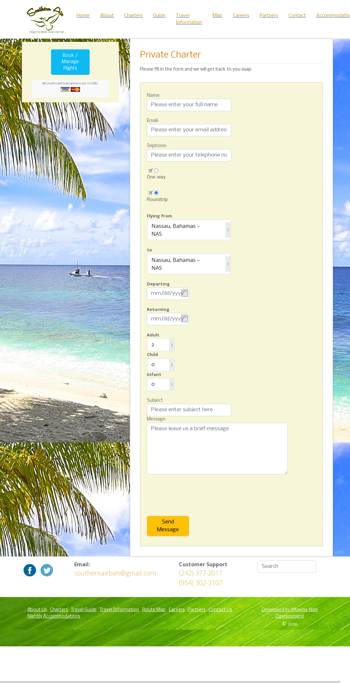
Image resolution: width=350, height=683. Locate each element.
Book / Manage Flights (70, 62)
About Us (37, 609)
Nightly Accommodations (53, 616)
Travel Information (119, 609)
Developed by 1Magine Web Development (290, 613)
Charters (59, 609)
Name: (153, 95)
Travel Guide (83, 609)
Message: (156, 419)
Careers (176, 609)
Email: (153, 120)
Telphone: (157, 146)
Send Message (168, 526)
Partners (196, 609)
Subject (155, 400)
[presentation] (179, 490)
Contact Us (220, 609)
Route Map (154, 609)
